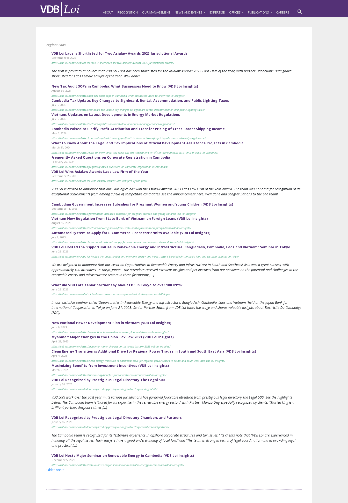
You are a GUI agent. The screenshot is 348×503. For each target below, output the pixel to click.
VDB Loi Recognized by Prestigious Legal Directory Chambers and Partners (116, 417)
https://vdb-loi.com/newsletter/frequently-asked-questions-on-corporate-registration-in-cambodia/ (109, 167)
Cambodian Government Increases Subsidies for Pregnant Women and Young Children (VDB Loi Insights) (142, 204)
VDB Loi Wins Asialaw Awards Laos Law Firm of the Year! (100, 171)
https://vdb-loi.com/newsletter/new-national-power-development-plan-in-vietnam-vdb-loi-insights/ (109, 332)
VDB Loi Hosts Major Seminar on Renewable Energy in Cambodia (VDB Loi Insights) (122, 455)
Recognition (127, 12)
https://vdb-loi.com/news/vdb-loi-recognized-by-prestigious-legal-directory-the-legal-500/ (104, 389)
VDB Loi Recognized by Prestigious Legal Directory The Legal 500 (108, 379)
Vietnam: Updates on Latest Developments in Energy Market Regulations (115, 114)
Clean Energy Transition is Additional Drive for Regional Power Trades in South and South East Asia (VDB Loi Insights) (153, 351)
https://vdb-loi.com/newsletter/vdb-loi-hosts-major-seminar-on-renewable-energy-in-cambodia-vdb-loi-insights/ (117, 465)
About (108, 12)
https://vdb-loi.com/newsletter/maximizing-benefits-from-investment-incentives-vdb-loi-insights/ (108, 375)
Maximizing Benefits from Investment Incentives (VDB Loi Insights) (110, 365)
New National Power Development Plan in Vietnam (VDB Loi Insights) (111, 322)
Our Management (156, 12)
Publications (260, 12)
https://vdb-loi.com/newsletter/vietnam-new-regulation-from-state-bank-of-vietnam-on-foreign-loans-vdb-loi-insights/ (121, 228)
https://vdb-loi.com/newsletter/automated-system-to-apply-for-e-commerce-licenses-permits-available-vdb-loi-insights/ (122, 242)
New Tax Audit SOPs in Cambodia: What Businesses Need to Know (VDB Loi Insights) (124, 86)
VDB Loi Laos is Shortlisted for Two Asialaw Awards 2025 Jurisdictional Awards (119, 53)
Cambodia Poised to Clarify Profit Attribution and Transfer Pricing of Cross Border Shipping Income (138, 128)
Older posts (55, 469)
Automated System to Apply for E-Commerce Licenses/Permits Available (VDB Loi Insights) (130, 232)
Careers (282, 12)
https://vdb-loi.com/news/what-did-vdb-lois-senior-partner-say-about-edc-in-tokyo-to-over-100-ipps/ (110, 294)
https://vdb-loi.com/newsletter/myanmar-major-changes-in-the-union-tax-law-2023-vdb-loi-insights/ (110, 346)
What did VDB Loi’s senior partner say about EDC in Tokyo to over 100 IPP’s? (116, 285)
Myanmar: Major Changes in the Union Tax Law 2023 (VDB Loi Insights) (112, 337)
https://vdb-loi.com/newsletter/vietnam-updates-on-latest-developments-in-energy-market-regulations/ (112, 124)
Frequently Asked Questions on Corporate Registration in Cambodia (110, 157)
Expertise (217, 12)
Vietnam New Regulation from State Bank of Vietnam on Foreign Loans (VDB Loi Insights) (129, 218)
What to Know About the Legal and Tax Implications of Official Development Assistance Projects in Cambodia (147, 143)
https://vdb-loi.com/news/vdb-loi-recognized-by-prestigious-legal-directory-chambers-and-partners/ (110, 427)
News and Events (190, 12)
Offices (236, 12)
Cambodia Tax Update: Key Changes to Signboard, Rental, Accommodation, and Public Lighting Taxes (140, 100)
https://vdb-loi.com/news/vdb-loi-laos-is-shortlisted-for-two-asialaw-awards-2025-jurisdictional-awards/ (112, 63)
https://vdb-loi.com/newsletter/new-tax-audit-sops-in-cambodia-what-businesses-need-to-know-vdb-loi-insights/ (118, 95)
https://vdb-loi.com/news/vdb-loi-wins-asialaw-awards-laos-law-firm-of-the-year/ (99, 181)
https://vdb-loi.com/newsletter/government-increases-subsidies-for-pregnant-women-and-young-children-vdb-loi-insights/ (123, 213)
